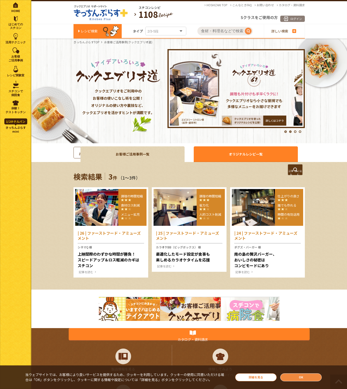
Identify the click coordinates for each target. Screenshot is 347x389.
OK (301, 376)
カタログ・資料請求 (292, 5)
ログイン (289, 15)
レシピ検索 (89, 31)
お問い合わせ (265, 5)
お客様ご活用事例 (15, 58)
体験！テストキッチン (16, 110)
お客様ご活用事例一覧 (212, 154)
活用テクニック (16, 42)
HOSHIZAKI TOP (217, 5)
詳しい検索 (283, 31)
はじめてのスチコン (15, 26)
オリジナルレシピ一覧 (274, 154)
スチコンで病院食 (15, 93)
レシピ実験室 (15, 75)
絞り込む (274, 174)
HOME (15, 11)
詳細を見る (255, 376)
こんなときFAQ (242, 5)
